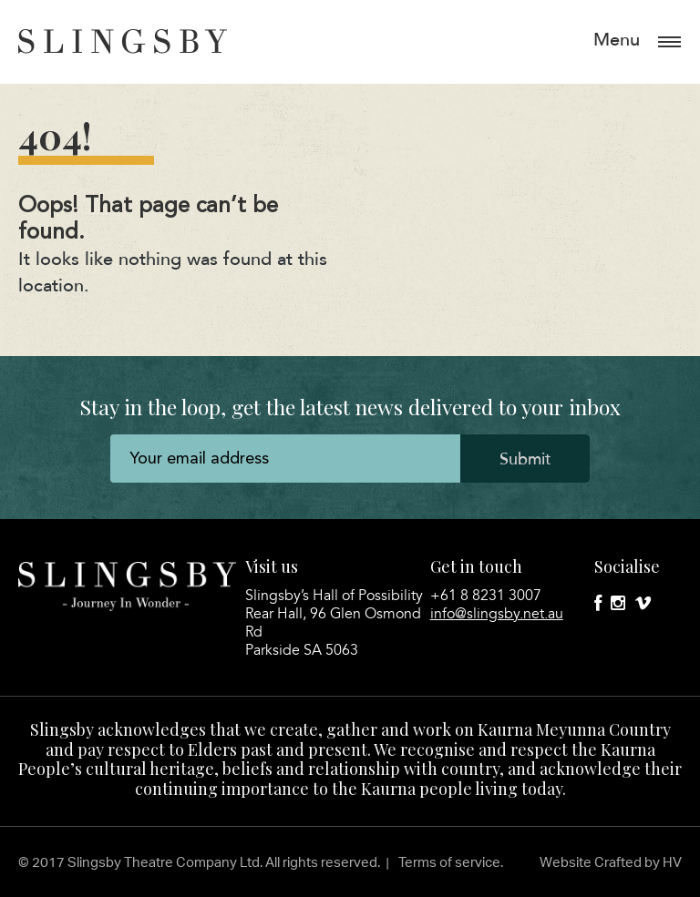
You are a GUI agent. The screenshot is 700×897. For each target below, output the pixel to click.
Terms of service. (450, 862)
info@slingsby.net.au (496, 614)
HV (672, 862)
